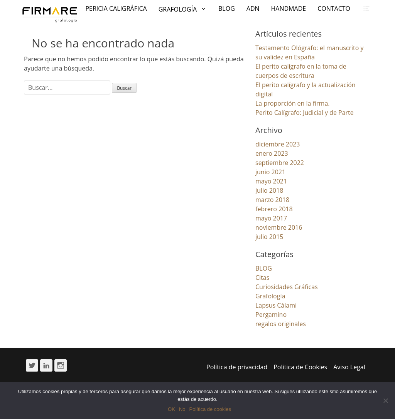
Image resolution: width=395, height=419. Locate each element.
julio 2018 (269, 190)
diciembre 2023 (277, 144)
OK (171, 409)
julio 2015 (269, 236)
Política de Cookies (300, 367)
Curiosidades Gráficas (286, 287)
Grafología (270, 296)
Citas (262, 277)
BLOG (226, 8)
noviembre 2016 (278, 227)
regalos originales (280, 324)
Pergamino (271, 314)
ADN (253, 8)
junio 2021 (270, 172)
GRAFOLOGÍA (178, 9)
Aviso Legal (349, 367)
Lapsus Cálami (276, 305)
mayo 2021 (271, 181)
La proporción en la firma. (292, 103)
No (182, 409)
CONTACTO (333, 8)
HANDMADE (288, 8)
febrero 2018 (274, 209)
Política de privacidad (236, 367)
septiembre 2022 (279, 162)
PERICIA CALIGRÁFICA (116, 8)
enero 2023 (271, 153)
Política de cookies (210, 409)
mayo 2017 (271, 218)
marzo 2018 (272, 199)
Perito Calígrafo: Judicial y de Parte (304, 112)
